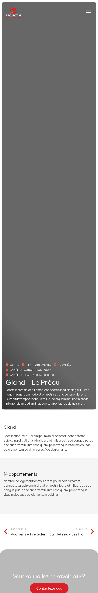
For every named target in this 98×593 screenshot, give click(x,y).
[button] (88, 12)
